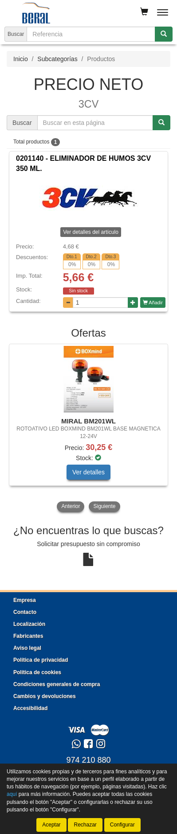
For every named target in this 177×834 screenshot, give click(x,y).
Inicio (20, 58)
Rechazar (85, 825)
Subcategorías (57, 58)
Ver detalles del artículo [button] (90, 232)
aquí (12, 794)
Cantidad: (28, 301)
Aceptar (51, 825)
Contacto (24, 612)
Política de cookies (37, 672)
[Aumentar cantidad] (133, 302)
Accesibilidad (30, 708)
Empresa (24, 600)
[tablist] (88, 429)
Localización (29, 624)
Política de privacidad (40, 660)
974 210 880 (88, 760)
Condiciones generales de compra (56, 684)
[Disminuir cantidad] (68, 302)
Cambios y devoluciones (44, 696)
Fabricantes (28, 636)
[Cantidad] (100, 302)
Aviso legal (27, 648)
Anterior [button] (70, 506)
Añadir (153, 302)
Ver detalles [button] (88, 472)
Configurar (122, 825)
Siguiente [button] (104, 506)
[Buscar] (164, 34)
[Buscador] (91, 34)
